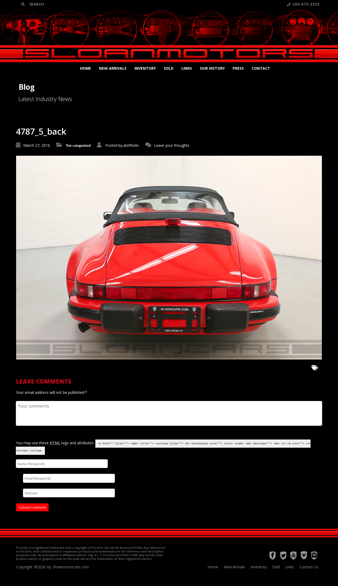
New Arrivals (112, 68)
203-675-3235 (303, 4)
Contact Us (308, 566)
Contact (261, 68)
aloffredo (131, 145)
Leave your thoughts (171, 145)
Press (238, 68)
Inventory (145, 68)
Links (186, 68)
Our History (212, 68)
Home (85, 68)
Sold (168, 68)
